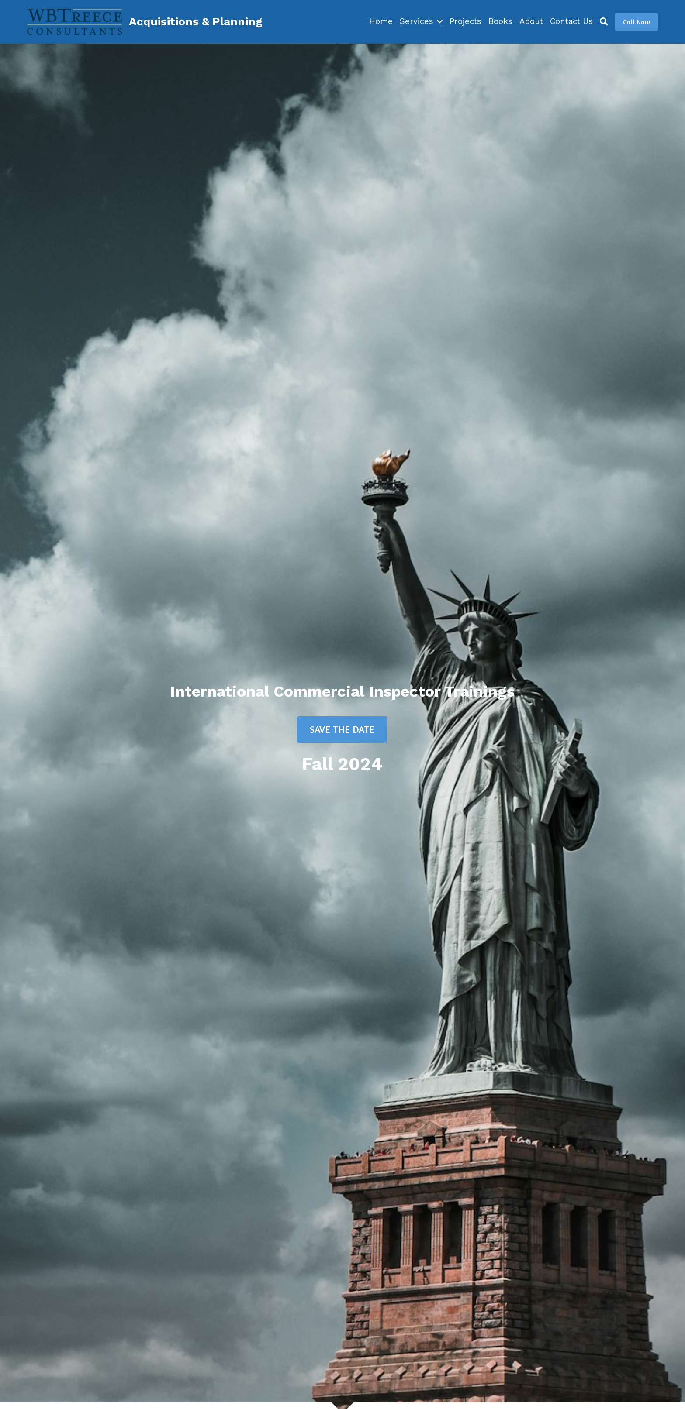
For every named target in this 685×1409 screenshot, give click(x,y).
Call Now (636, 21)
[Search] (604, 21)
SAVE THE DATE (342, 729)
